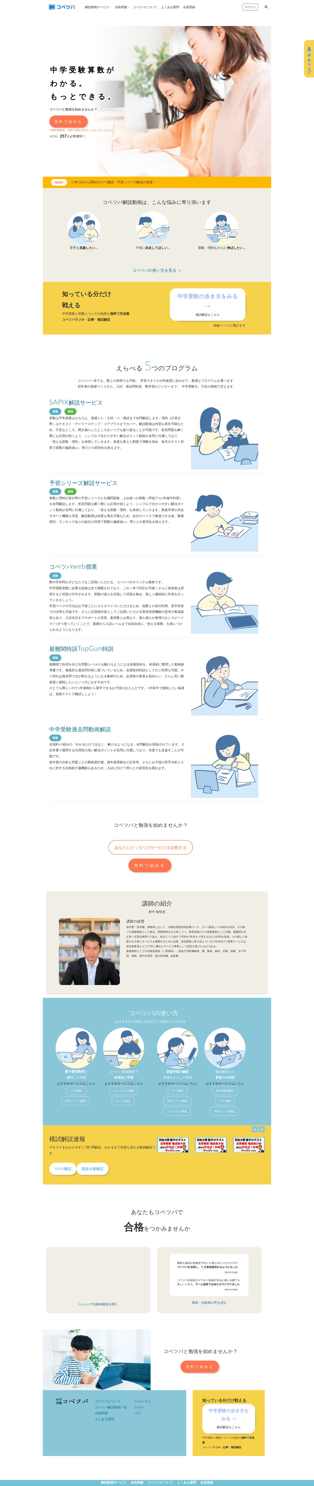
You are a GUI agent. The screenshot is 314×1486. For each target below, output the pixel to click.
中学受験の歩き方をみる (309, 59)
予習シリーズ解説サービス (83, 482)
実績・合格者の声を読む (209, 1302)
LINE (137, 1413)
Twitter (139, 1407)
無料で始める (68, 121)
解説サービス (76, 402)
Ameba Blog (142, 1401)
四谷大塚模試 (92, 1168)
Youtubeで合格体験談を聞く (98, 1304)
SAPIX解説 (76, 1090)
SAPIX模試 (62, 1168)
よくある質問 (170, 7)
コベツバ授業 (73, 566)
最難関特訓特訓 (81, 648)
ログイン (250, 7)
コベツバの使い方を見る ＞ (156, 270)
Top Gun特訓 (123, 1100)
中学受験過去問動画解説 (80, 729)
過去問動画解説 (225, 1090)
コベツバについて (145, 7)
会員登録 (189, 7)
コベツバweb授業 (124, 1090)
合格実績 (121, 7)
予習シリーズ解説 (75, 1100)
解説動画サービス (97, 7)
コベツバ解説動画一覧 (111, 1407)
